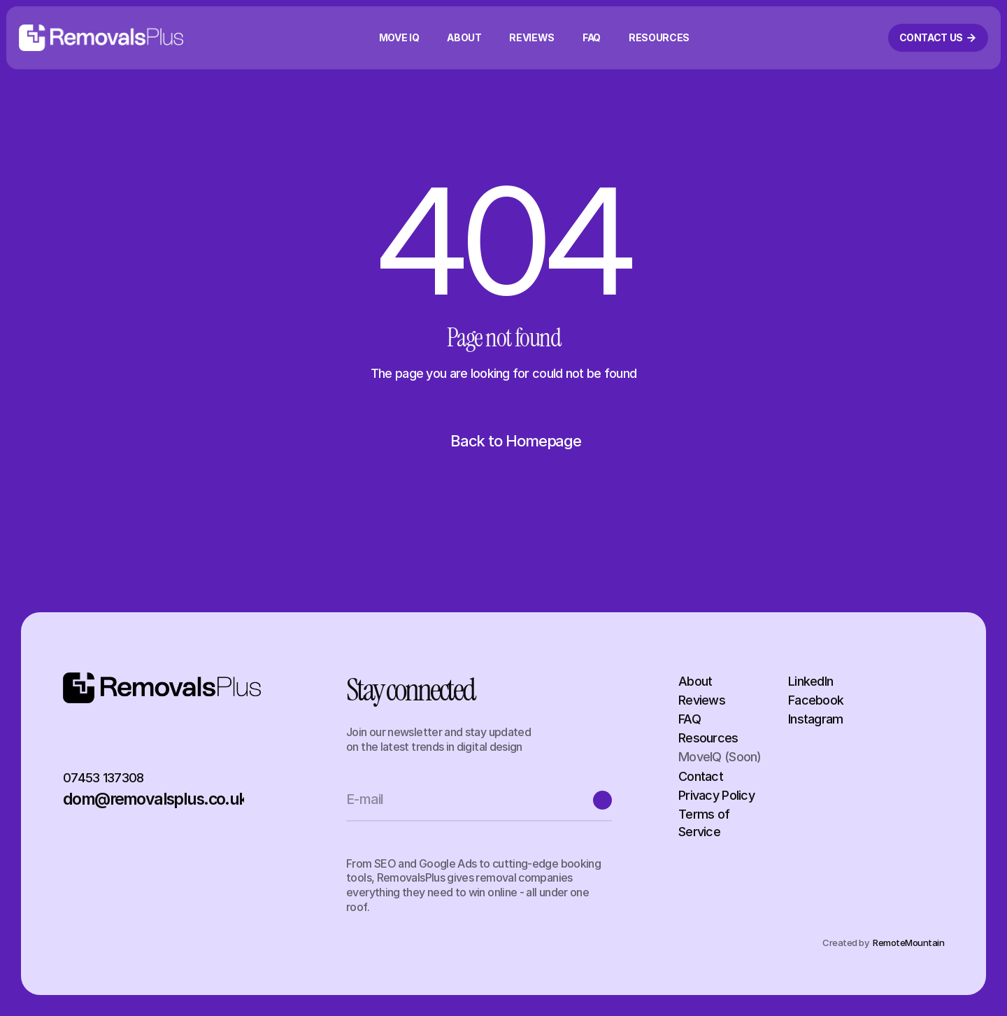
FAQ (689, 719)
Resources (708, 738)
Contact (700, 776)
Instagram (815, 719)
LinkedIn (810, 681)
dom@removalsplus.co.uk (155, 799)
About (695, 681)
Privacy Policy (716, 795)
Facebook (815, 700)
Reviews (701, 700)
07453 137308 (103, 777)
